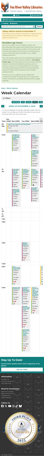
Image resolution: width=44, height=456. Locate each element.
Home (3, 88)
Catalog (5, 23)
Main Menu (8, 20)
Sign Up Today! (22, 369)
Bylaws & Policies (7, 393)
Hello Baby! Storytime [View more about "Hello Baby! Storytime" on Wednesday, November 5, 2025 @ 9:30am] (35, 136)
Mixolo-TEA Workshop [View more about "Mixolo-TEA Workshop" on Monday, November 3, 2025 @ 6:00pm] (16, 288)
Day (40, 102)
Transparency (6, 395)
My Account (35, 15)
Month (28, 102)
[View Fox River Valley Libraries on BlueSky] (20, 406)
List (23, 102)
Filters (8, 98)
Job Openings (6, 383)
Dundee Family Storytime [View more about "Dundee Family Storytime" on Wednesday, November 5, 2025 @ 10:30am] (35, 189)
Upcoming (16, 102)
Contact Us (5, 379)
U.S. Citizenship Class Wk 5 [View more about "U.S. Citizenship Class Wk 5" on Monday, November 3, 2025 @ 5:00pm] (16, 268)
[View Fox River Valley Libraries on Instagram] (13, 406)
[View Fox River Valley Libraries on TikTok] (17, 406)
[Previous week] (2, 106)
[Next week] (41, 106)
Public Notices (6, 397)
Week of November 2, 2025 (22, 106)
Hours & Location (7, 381)
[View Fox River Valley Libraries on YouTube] (10, 406)
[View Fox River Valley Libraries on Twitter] (6, 406)
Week (35, 102)
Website (14, 23)
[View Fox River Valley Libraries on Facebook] (2, 406)
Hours (19, 15)
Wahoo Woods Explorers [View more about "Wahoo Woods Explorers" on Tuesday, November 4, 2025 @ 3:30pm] (26, 244)
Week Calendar (12, 88)
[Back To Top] (22, 455)
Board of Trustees (7, 391)
